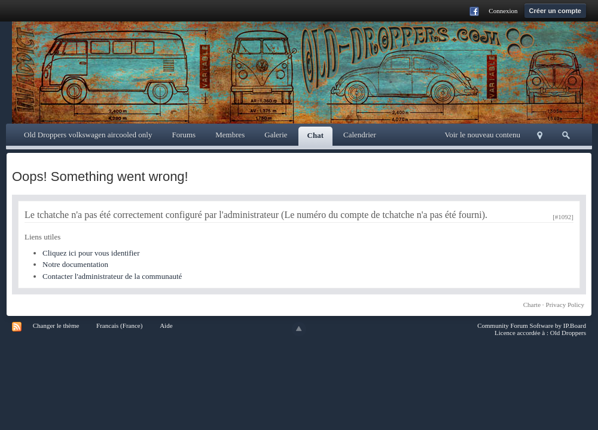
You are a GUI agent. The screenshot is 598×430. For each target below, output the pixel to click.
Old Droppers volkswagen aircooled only (88, 134)
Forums (184, 134)
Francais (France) (119, 325)
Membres (230, 134)
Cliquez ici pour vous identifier (90, 252)
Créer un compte (555, 10)
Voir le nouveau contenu (482, 134)
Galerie (275, 134)
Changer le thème (56, 325)
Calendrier (359, 134)
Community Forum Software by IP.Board (531, 325)
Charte (532, 304)
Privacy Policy (565, 304)
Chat (315, 135)
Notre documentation (75, 264)
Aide (166, 325)
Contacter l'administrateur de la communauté (112, 276)
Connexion (503, 10)
